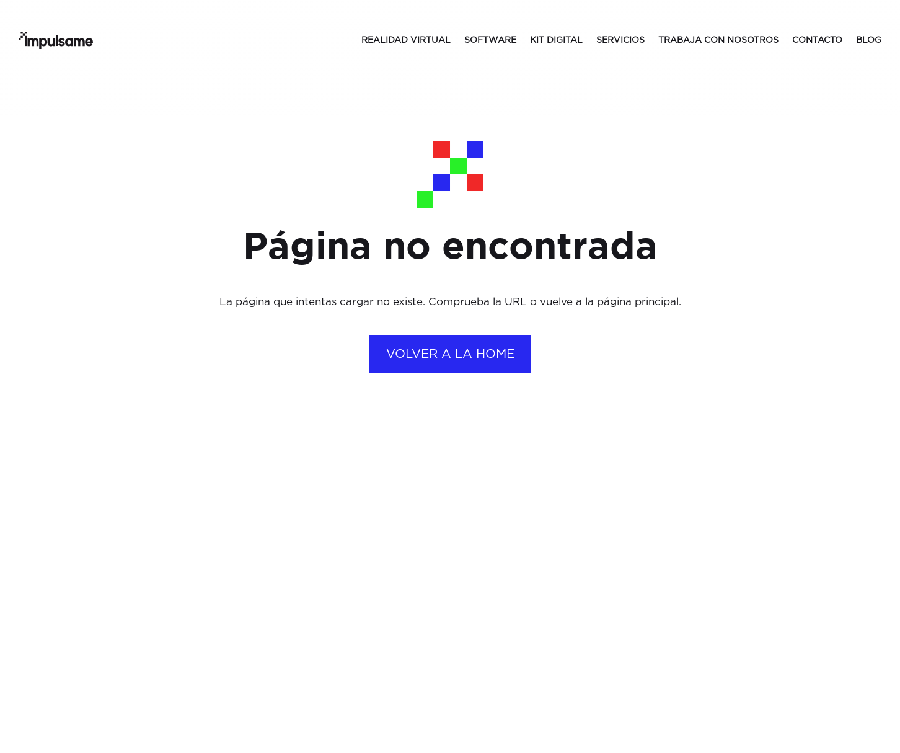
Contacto (817, 40)
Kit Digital (556, 40)
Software (490, 40)
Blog (868, 40)
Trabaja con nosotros (718, 40)
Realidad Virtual (406, 40)
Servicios (620, 40)
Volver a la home (450, 354)
